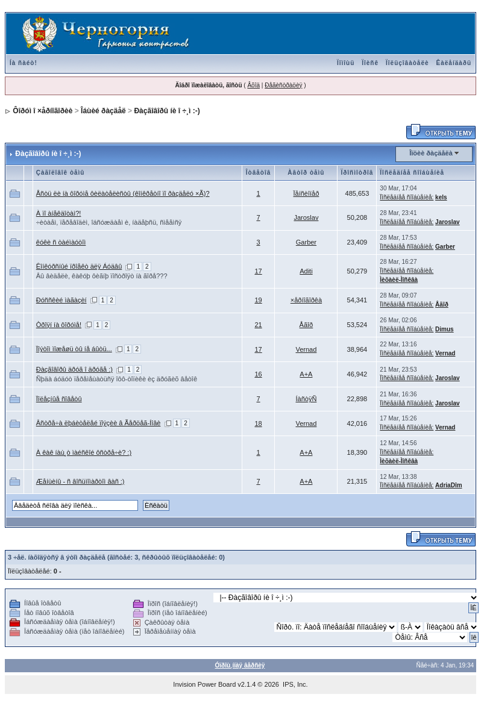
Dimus (444, 329)
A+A (306, 374)
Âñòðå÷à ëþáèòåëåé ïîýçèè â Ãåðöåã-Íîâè (98, 422)
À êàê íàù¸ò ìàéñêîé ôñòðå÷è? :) (83, 452)
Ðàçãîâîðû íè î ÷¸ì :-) (167, 111)
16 (258, 374)
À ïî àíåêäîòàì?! (58, 213)
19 (258, 300)
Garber (306, 242)
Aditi (306, 271)
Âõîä (253, 85)
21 (258, 324)
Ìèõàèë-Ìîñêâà (399, 279)
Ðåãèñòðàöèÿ (283, 85)
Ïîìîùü (345, 63)
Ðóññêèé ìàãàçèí (61, 300)
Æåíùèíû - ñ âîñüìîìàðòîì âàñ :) (80, 481)
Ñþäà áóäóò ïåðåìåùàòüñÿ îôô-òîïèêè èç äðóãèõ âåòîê (116, 379)
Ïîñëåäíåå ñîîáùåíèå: (406, 197)
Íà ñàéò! (23, 63)
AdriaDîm (448, 485)
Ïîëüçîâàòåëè (407, 63)
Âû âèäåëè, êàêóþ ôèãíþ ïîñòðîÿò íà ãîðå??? (102, 276)
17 (258, 271)
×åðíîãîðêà (306, 300)
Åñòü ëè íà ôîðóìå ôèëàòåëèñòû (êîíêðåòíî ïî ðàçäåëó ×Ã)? (123, 193)
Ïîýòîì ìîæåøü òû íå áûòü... (74, 348)
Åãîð (441, 304)
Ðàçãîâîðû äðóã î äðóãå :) (74, 369)
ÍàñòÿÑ (305, 398)
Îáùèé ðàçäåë (103, 111)
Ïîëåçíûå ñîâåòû (59, 398)
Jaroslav (306, 217)
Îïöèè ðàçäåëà (431, 153)
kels (441, 197)
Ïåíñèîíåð (306, 193)
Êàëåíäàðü (453, 63)
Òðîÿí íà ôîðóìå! (58, 324)
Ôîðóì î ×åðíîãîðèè (42, 111)
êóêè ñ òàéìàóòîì (61, 242)
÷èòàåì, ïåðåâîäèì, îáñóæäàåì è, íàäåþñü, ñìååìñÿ (109, 222)
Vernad (305, 349)
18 (258, 423)
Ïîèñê (370, 63)
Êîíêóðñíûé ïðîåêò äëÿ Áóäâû (79, 266)
